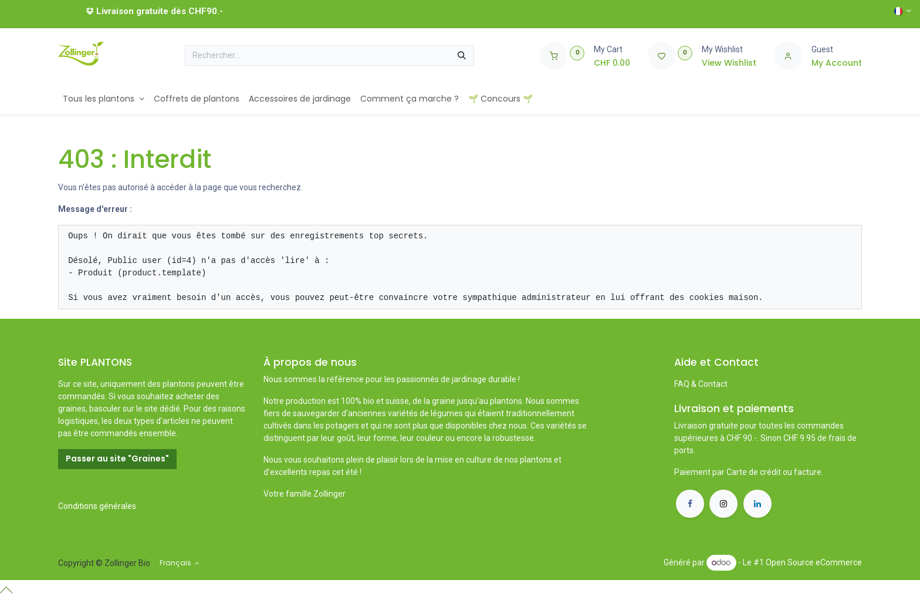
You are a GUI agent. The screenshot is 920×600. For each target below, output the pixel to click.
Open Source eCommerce (814, 562)
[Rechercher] (461, 56)
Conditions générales (97, 506)
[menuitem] (103, 99)
